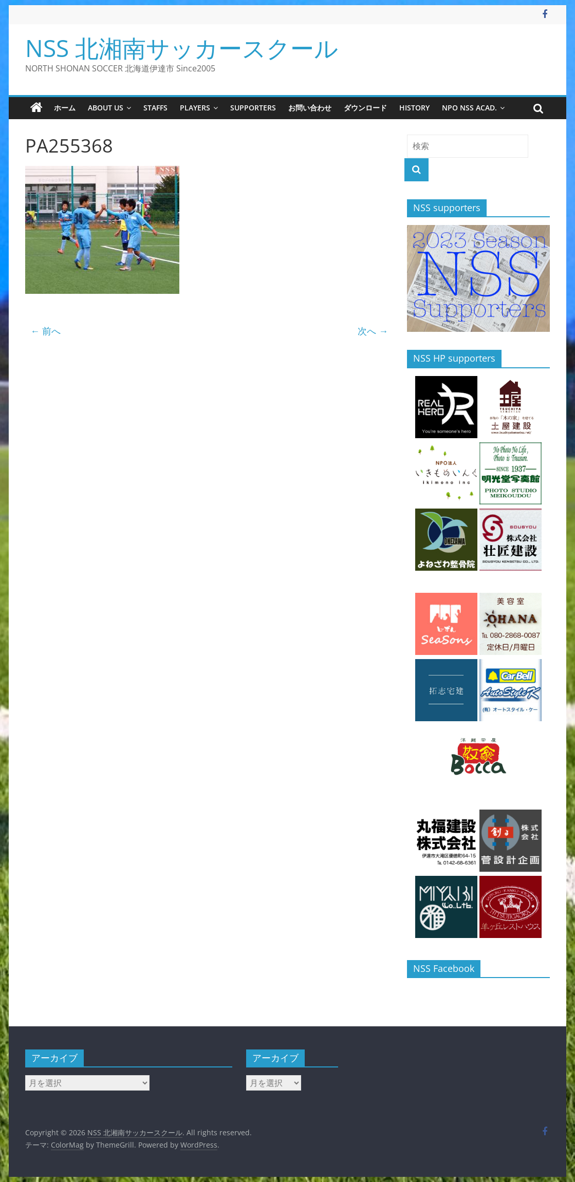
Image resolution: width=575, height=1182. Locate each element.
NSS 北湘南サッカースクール (181, 48)
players (195, 107)
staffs (155, 107)
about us (105, 107)
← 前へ (45, 331)
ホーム (65, 107)
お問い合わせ (309, 107)
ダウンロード (365, 107)
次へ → (373, 331)
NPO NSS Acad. (469, 107)
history (414, 107)
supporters (253, 107)
